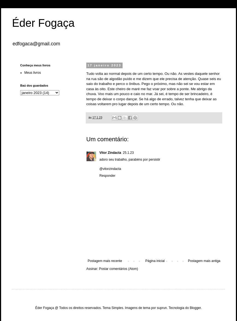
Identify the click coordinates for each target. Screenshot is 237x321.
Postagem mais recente (105, 261)
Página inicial (155, 261)
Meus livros (32, 73)
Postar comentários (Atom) (118, 269)
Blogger (195, 308)
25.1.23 (128, 153)
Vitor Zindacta (110, 153)
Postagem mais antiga (204, 261)
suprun (162, 308)
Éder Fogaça (43, 23)
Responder (107, 176)
